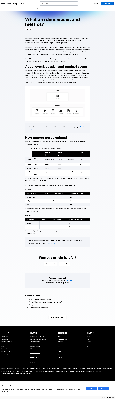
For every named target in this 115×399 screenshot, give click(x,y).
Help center (18, 3)
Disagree (103, 388)
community (69, 280)
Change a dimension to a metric (38, 305)
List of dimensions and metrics (38, 308)
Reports (15, 9)
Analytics (29, 29)
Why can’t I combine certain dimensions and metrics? (45, 302)
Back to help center (57, 317)
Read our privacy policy (8, 394)
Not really (64, 264)
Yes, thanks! (50, 264)
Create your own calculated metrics (40, 299)
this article (51, 243)
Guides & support (6, 9)
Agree (91, 388)
